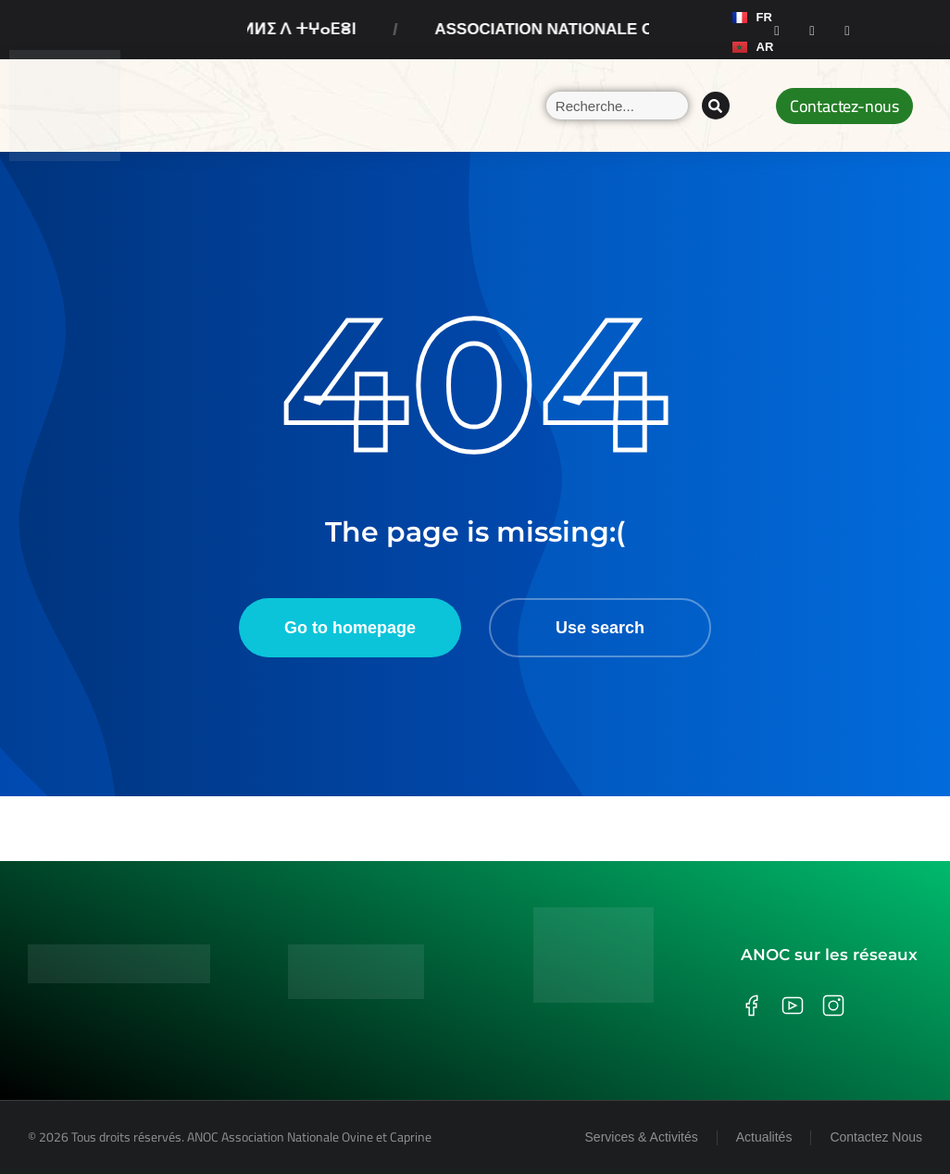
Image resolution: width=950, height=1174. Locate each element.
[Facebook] (777, 30)
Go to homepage (350, 627)
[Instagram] (812, 30)
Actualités (764, 1137)
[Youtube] (847, 30)
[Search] (716, 105)
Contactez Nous (876, 1137)
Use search (600, 627)
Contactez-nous (844, 106)
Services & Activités (641, 1137)
